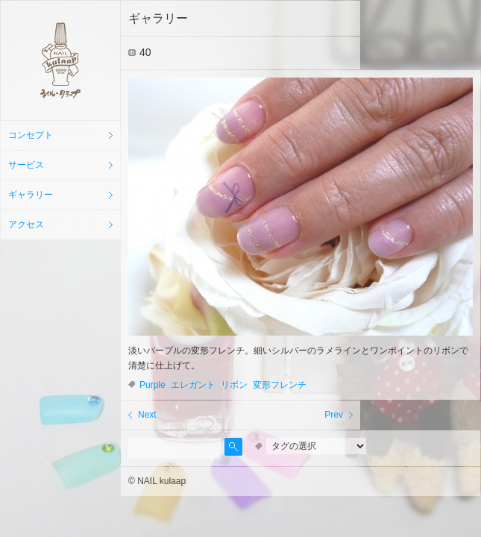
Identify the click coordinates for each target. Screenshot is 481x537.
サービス (26, 165)
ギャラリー (30, 194)
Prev (333, 414)
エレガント (193, 385)
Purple (152, 385)
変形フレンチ (279, 385)
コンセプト (30, 135)
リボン (234, 385)
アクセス (26, 224)
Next (147, 414)
